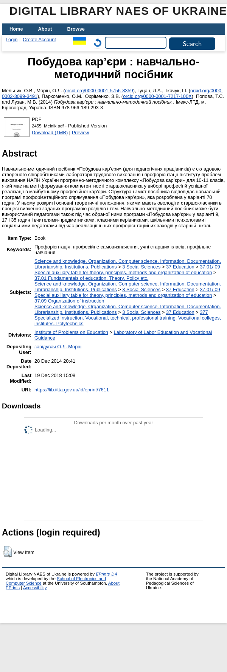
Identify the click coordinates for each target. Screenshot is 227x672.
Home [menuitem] (16, 29)
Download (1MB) (50, 132)
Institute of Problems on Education (71, 332)
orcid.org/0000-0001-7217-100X (157, 96)
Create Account (39, 39)
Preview (80, 132)
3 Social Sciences (141, 267)
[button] (7, 551)
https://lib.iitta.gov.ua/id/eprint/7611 (71, 390)
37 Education (180, 267)
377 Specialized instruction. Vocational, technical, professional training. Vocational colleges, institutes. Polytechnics (127, 317)
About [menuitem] (45, 29)
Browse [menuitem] (76, 29)
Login (11, 39)
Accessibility (35, 587)
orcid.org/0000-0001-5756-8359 (99, 90)
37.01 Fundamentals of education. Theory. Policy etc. (91, 278)
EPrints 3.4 (106, 574)
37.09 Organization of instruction (69, 301)
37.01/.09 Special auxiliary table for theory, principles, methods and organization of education (127, 269)
